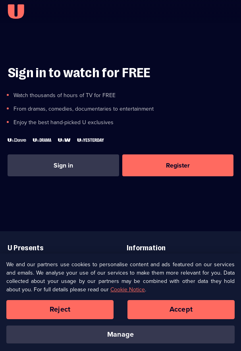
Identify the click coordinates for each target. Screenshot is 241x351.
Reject (60, 313)
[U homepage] (16, 11)
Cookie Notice (127, 293)
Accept (181, 313)
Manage (120, 338)
